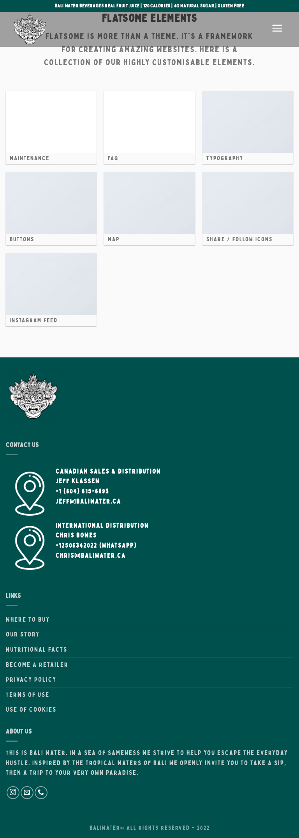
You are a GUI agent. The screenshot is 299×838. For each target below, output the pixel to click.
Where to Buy (28, 619)
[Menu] (277, 29)
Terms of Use (27, 694)
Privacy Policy (31, 679)
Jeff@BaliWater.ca (88, 501)
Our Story (23, 634)
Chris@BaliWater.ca (91, 555)
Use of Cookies (31, 709)
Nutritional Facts (36, 649)
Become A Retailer (37, 664)
